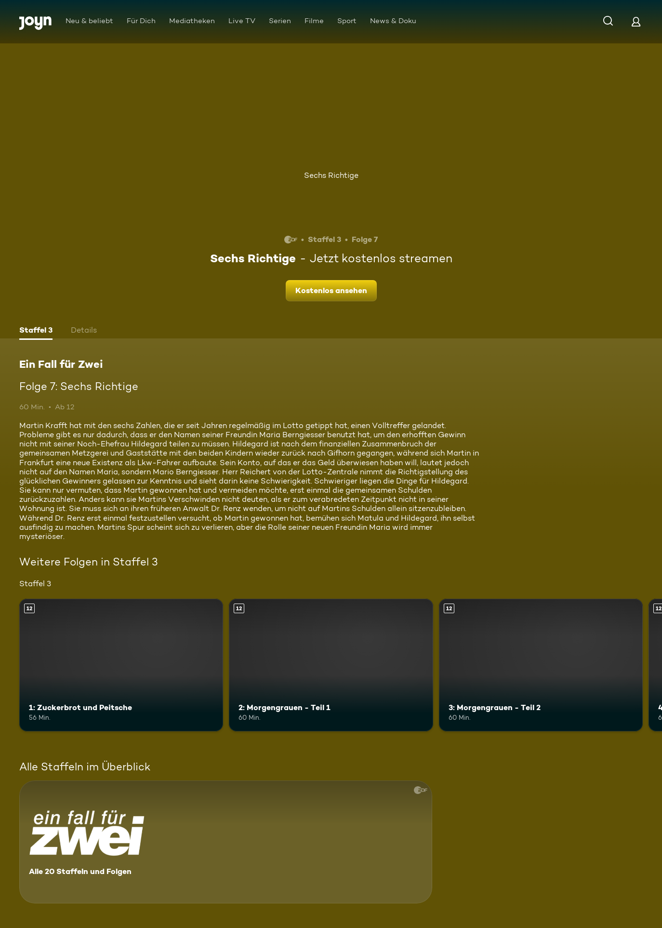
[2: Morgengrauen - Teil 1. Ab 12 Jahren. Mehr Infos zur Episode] (331, 665)
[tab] (35, 331)
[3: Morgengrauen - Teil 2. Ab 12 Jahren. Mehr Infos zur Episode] (541, 665)
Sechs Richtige (331, 175)
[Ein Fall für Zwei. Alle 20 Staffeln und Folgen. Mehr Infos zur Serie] (225, 841)
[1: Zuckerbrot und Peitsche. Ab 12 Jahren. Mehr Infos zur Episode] (121, 665)
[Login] (636, 21)
